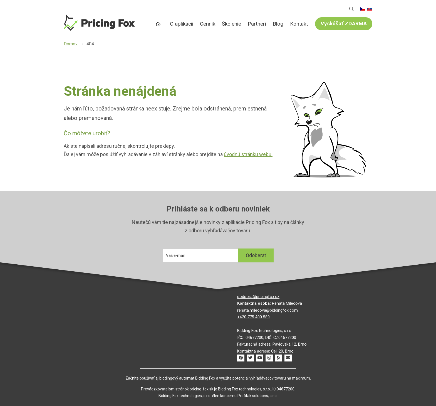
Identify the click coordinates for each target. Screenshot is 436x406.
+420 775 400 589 (253, 317)
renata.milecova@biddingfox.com (267, 310)
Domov (159, 24)
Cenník (207, 24)
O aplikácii (181, 24)
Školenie (231, 24)
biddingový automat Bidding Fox (187, 378)
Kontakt (299, 24)
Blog (278, 24)
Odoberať (256, 255)
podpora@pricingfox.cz (258, 296)
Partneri (257, 24)
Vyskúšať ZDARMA (344, 23)
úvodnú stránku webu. (248, 154)
